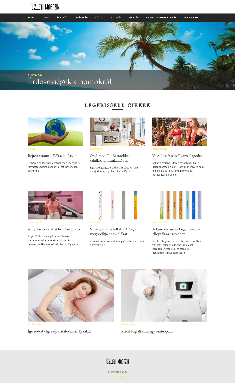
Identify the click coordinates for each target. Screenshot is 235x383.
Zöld (32, 149)
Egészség (159, 149)
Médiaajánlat (117, 376)
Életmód (35, 75)
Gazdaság (36, 222)
